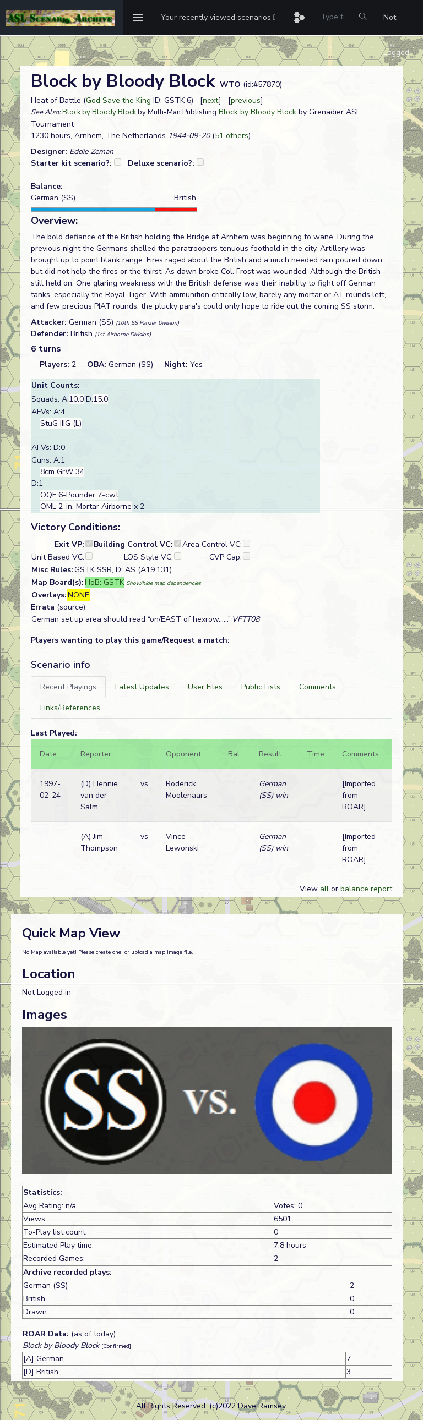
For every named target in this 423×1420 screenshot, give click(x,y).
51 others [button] (231, 135)
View (310, 889)
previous (246, 100)
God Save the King (118, 100)
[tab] (68, 687)
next (211, 100)
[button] (218, 17)
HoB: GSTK (104, 582)
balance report (366, 889)
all (324, 889)
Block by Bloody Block (99, 112)
